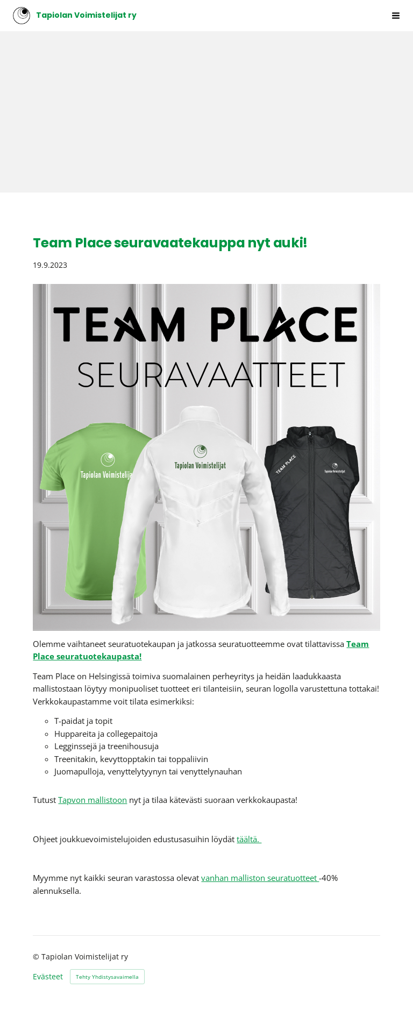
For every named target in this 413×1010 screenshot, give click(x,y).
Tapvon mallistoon (92, 799)
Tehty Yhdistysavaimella (107, 976)
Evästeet (48, 976)
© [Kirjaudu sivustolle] (37, 956)
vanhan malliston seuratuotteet (260, 877)
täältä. (249, 839)
